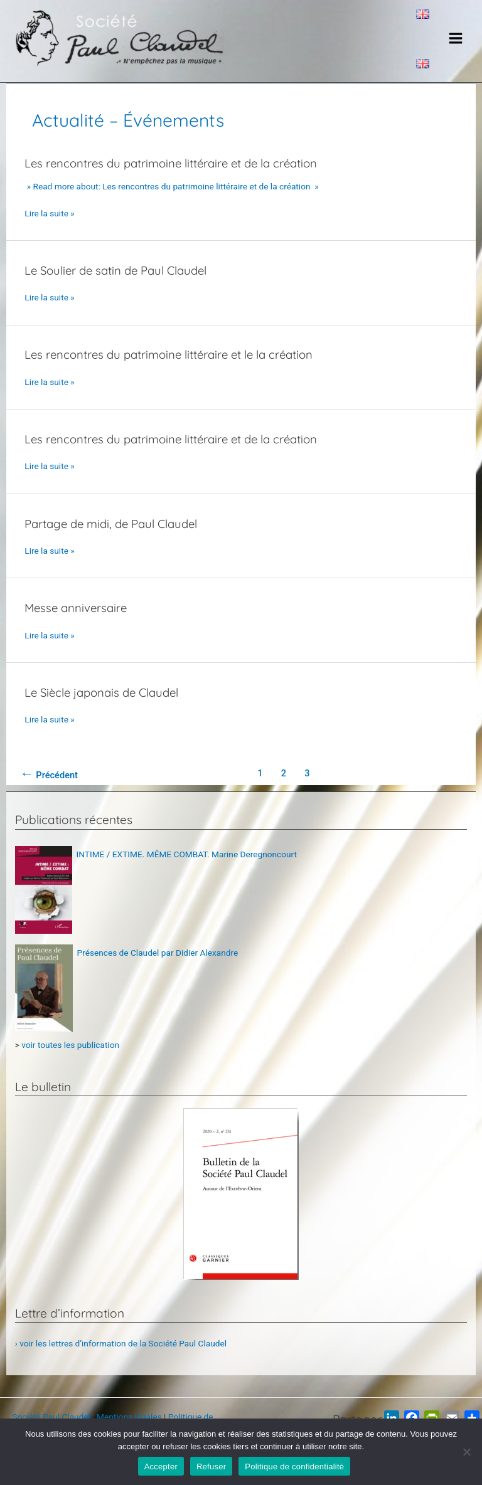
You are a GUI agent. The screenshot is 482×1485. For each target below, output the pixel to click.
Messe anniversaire (77, 620)
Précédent (49, 786)
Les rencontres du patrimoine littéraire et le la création (174, 366)
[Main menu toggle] (456, 44)
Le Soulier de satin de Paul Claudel (119, 282)
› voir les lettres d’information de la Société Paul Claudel (121, 1355)
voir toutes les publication (70, 1057)
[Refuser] (466, 1451)
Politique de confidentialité (294, 1466)
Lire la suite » (49, 226)
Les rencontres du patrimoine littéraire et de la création (176, 175)
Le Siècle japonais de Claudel (105, 704)
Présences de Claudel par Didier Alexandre (157, 965)
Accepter (161, 1466)
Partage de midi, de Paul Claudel (114, 535)
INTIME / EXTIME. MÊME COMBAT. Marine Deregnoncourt (187, 867)
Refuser (211, 1466)
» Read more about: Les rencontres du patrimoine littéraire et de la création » (171, 199)
